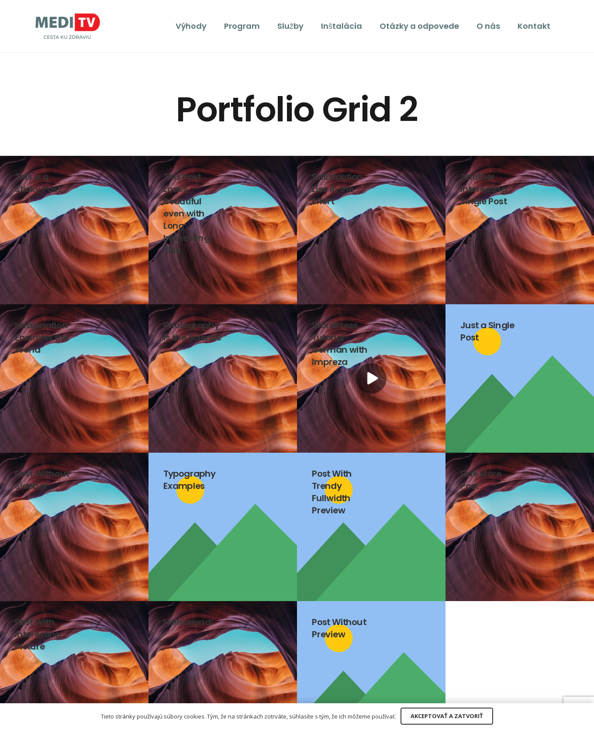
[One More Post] (520, 527)
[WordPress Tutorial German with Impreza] (371, 378)
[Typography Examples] (222, 527)
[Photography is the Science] (222, 378)
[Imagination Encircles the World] (74, 378)
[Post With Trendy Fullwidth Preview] (371, 527)
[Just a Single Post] (520, 378)
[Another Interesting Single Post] (520, 230)
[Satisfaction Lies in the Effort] (371, 230)
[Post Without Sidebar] (74, 527)
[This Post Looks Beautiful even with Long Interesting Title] (222, 230)
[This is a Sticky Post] (74, 230)
